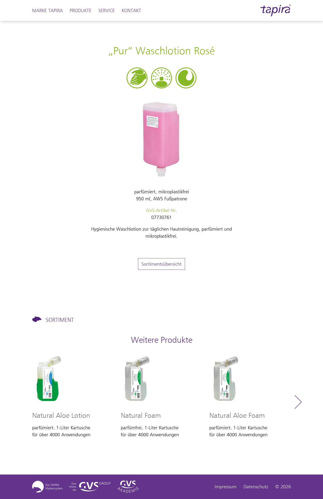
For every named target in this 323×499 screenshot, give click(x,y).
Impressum (226, 486)
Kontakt (131, 10)
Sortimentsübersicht (161, 264)
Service (106, 10)
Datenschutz (256, 486)
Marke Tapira (47, 10)
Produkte (80, 10)
